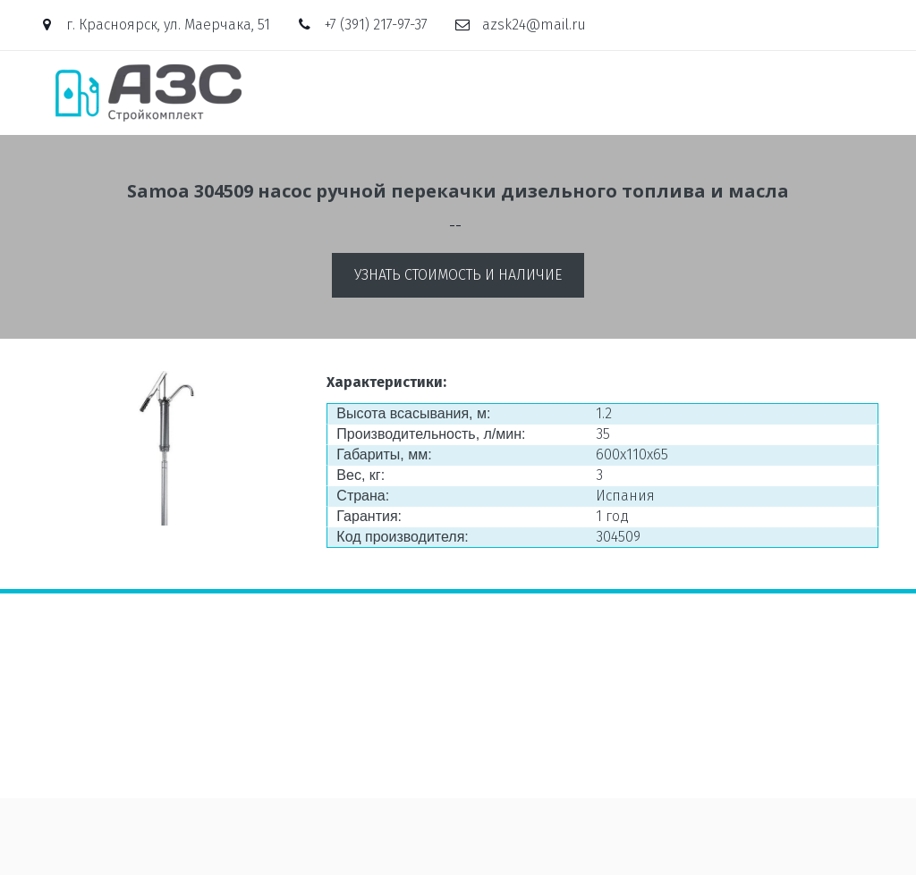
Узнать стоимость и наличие (458, 274)
